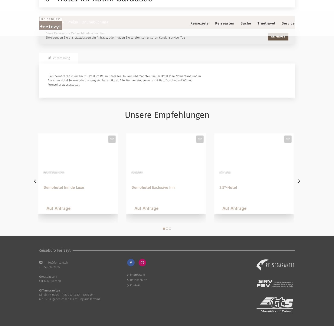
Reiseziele (199, 23)
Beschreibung (59, 58)
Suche (246, 23)
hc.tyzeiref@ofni (57, 262)
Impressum (137, 275)
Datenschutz (138, 280)
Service (288, 23)
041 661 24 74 (51, 267)
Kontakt (135, 285)
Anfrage (278, 36)
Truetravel (266, 23)
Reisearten (224, 23)
